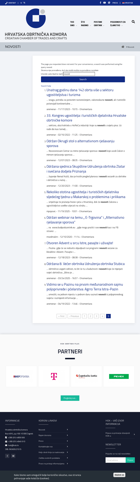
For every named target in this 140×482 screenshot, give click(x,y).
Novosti (42, 429)
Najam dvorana (45, 435)
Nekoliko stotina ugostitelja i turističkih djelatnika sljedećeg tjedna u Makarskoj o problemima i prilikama (86, 194)
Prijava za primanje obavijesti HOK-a (118, 434)
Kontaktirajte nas (46, 446)
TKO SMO (74, 23)
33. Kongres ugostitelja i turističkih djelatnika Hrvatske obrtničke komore (86, 118)
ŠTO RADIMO (86, 23)
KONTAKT (12, 2)
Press (41, 440)
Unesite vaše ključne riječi (52, 73)
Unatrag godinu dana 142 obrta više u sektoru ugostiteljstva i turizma (80, 92)
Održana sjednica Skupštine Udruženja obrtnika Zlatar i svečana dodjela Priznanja (86, 169)
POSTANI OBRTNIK (100, 23)
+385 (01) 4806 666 (16, 437)
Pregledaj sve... (70, 398)
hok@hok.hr (13, 445)
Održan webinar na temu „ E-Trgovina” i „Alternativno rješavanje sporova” (85, 220)
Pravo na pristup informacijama (51, 463)
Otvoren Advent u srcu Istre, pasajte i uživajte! (80, 243)
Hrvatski (127, 2)
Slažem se (119, 475)
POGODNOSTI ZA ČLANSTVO (120, 23)
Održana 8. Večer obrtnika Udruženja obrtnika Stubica (86, 263)
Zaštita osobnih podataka (49, 457)
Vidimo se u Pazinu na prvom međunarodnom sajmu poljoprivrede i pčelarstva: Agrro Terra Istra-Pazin (85, 287)
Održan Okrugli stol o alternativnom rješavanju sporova (80, 143)
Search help (46, 85)
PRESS (115, 2)
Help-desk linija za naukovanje (51, 452)
